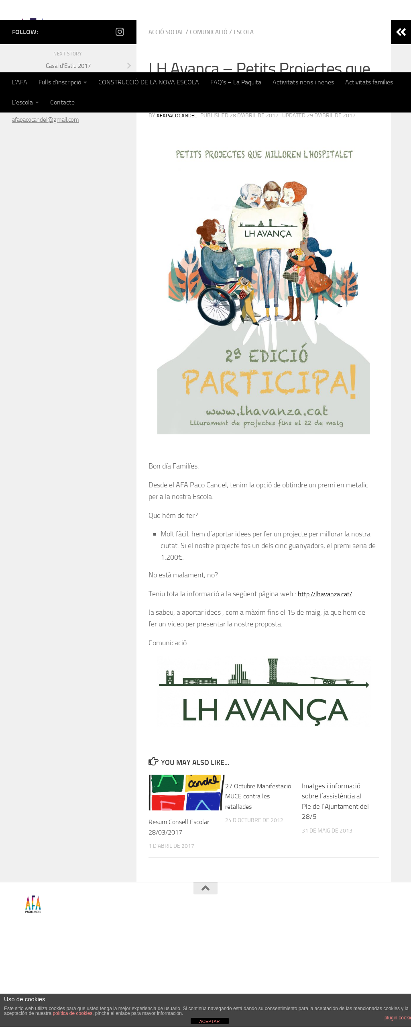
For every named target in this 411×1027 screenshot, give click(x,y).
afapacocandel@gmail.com (45, 212)
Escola (252, 124)
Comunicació (214, 124)
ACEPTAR (209, 1021)
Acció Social (168, 124)
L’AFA (19, 82)
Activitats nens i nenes (303, 82)
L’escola (22, 102)
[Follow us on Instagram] (119, 124)
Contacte (62, 102)
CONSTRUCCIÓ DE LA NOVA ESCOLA (148, 82)
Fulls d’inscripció (60, 82)
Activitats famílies (369, 82)
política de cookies (72, 1013)
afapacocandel (178, 208)
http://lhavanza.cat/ (328, 686)
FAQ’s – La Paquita (235, 82)
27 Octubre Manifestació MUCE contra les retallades (254, 888)
